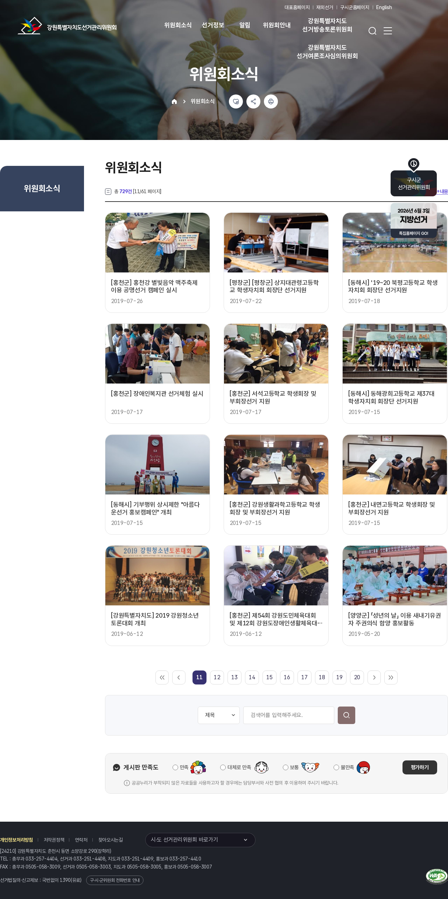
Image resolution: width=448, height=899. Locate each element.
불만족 (347, 767)
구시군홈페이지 (354, 7)
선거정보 (213, 25)
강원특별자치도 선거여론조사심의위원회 (327, 51)
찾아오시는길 (110, 840)
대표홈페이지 (297, 7)
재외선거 (324, 7)
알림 (245, 25)
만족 (184, 767)
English (384, 7)
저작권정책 (54, 840)
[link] (199, 677)
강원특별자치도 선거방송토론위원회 (327, 25)
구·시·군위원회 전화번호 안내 (115, 880)
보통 (294, 767)
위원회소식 (178, 25)
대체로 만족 (239, 767)
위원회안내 (276, 25)
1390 (65, 880)
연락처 (81, 840)
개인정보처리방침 (16, 840)
